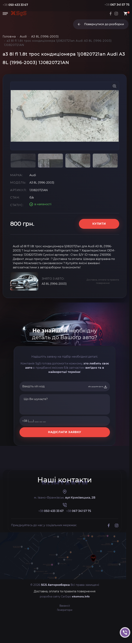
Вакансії (64, 605)
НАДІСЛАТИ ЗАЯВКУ (64, 432)
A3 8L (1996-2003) (54, 283)
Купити (99, 223)
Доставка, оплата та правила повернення (103, 281)
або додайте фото (97, 387)
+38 (15, 5)
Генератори (65, 610)
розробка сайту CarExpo (65, 596)
